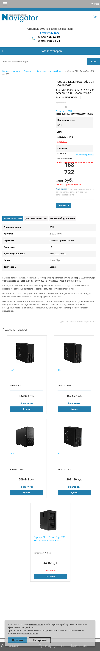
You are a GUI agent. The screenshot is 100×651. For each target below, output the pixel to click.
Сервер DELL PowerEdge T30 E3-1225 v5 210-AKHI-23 (49, 539)
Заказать (63, 205)
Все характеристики (84, 154)
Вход (96, 3)
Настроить (40, 640)
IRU (12, 369)
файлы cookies (36, 624)
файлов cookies (30, 633)
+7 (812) (49, 36)
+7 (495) (49, 40)
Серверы (28, 71)
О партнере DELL (64, 111)
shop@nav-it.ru (50, 32)
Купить (26, 409)
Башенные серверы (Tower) (49, 71)
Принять (17, 640)
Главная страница (11, 71)
